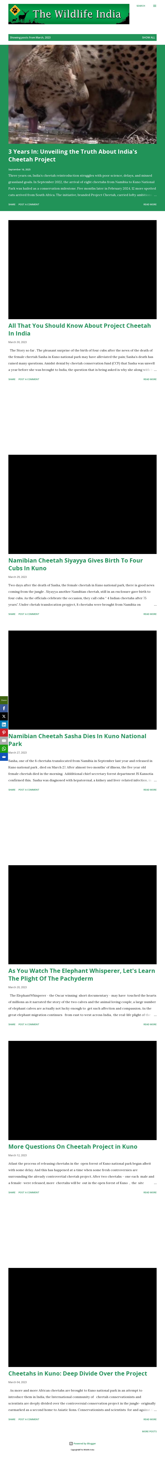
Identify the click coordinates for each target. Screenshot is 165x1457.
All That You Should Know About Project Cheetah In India (79, 329)
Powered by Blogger (82, 1443)
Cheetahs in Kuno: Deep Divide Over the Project (77, 1373)
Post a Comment (29, 204)
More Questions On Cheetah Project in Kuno (72, 1146)
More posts (149, 1431)
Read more (150, 204)
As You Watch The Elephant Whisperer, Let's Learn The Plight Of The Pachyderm (81, 974)
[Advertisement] (82, 418)
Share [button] (11, 204)
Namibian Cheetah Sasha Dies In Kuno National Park (77, 740)
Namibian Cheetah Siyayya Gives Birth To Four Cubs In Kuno (75, 564)
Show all (148, 37)
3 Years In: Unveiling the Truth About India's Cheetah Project (72, 155)
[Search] (140, 6)
